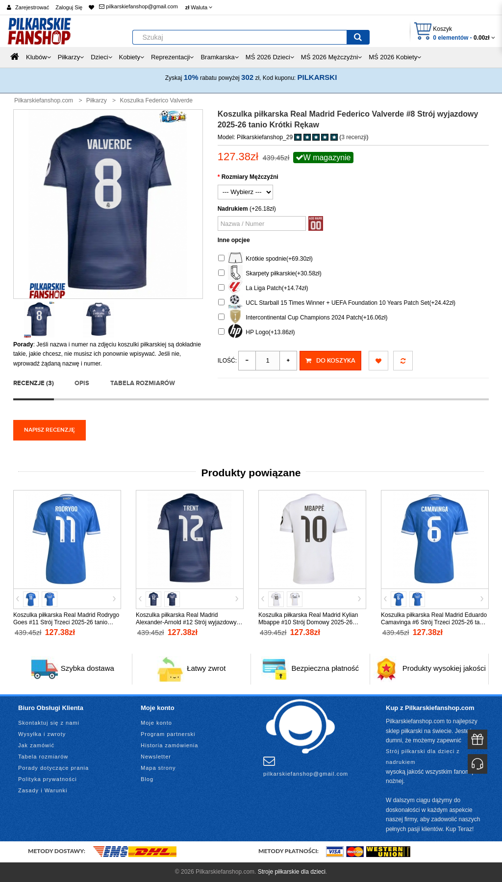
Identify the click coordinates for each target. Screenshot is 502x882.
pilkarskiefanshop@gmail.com (138, 6)
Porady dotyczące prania (53, 768)
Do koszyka (330, 361)
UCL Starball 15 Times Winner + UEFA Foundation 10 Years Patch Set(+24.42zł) (336, 303)
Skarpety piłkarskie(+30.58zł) (270, 274)
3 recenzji (353, 137)
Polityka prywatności (47, 779)
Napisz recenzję (49, 430)
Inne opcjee (234, 240)
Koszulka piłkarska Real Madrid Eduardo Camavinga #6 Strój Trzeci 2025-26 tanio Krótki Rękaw (434, 622)
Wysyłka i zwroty (42, 734)
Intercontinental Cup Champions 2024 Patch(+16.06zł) (303, 318)
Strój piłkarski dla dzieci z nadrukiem (423, 756)
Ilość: (227, 360)
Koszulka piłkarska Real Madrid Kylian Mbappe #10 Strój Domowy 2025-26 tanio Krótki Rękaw (308, 622)
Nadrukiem (233, 208)
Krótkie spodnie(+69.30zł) (265, 259)
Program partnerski (168, 734)
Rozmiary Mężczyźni (250, 176)
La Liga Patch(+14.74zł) (263, 288)
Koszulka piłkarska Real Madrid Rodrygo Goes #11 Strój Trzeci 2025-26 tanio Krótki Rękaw (66, 622)
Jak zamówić (36, 745)
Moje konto (156, 723)
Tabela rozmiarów (142, 383)
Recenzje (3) (33, 383)
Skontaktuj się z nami (48, 723)
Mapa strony (158, 768)
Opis (82, 383)
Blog (147, 779)
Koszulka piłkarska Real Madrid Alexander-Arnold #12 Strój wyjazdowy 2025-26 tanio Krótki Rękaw (186, 622)
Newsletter (156, 757)
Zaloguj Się (68, 7)
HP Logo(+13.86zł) (256, 332)
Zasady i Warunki (43, 790)
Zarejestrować (32, 7)
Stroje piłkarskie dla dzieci (292, 871)
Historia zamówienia (169, 745)
